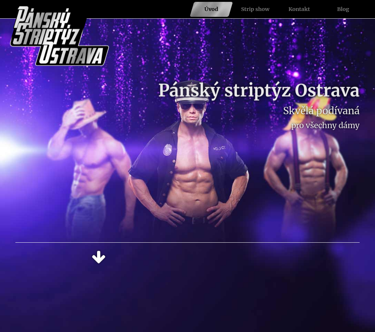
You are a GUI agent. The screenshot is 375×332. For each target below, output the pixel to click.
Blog (343, 9)
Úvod (211, 9)
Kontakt (299, 9)
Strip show (255, 9)
